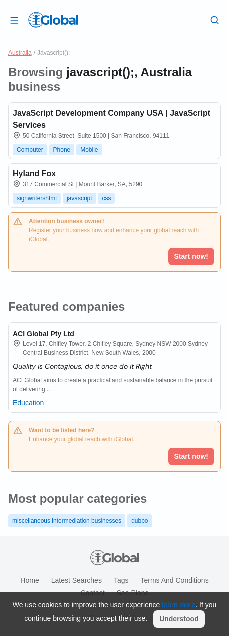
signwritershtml (37, 198)
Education (28, 403)
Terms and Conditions (174, 580)
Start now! (191, 456)
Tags (121, 580)
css (106, 198)
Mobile (89, 149)
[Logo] (53, 20)
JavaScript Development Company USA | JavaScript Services (111, 119)
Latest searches (76, 580)
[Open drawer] (14, 20)
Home (29, 580)
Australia (20, 52)
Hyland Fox (34, 173)
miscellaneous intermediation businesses (66, 520)
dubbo (139, 520)
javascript (79, 198)
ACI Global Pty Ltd (43, 334)
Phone (62, 149)
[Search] (215, 20)
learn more (178, 605)
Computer (30, 149)
